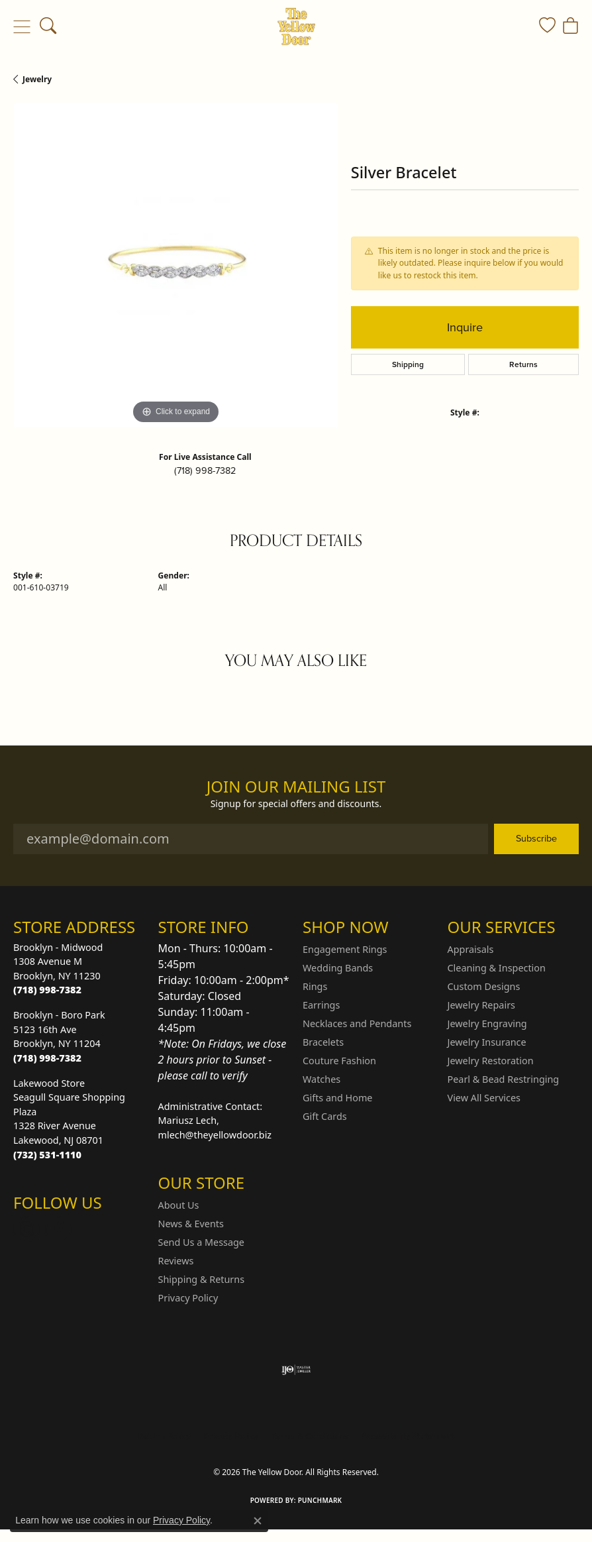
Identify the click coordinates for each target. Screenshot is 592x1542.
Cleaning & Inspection (497, 968)
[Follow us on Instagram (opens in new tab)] (26, 1229)
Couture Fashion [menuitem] (339, 1060)
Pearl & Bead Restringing (504, 1079)
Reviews (176, 1260)
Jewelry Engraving (487, 1023)
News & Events (191, 1223)
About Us (178, 1205)
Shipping (408, 364)
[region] (175, 265)
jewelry (37, 79)
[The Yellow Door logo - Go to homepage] (296, 26)
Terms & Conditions (309, 1436)
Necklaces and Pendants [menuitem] (357, 1023)
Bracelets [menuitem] (323, 1042)
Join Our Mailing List (296, 787)
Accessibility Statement (407, 1436)
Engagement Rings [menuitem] (345, 949)
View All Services (484, 1097)
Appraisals (471, 949)
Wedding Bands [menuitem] (338, 968)
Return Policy (164, 1436)
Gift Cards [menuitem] (325, 1116)
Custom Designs (484, 986)
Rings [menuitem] (315, 986)
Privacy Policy (188, 1298)
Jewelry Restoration (491, 1060)
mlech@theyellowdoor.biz (215, 1135)
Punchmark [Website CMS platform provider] (320, 1500)
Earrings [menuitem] (321, 1005)
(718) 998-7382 (205, 470)
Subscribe (536, 838)
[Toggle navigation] (21, 26)
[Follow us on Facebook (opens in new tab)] (58, 1229)
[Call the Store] (47, 989)
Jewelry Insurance (487, 1042)
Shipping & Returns (201, 1279)
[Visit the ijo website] (296, 1370)
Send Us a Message (201, 1242)
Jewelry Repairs (481, 1005)
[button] (48, 26)
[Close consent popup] (258, 1521)
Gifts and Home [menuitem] (337, 1097)
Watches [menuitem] (321, 1079)
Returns (523, 364)
